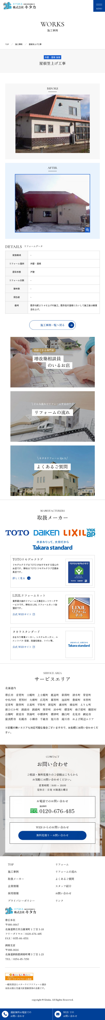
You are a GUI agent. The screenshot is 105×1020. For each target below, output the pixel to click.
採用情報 (13, 899)
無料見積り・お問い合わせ (52, 841)
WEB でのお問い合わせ (66, 1014)
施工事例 (13, 877)
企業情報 (13, 892)
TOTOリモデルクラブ (28, 565)
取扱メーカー (16, 884)
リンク (59, 906)
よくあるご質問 (64, 884)
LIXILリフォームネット (29, 601)
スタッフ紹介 (63, 892)
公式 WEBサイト (24, 620)
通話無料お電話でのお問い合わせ (16, 1014)
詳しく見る (22, 583)
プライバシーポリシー (21, 906)
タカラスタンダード (26, 637)
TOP (11, 870)
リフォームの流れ (66, 877)
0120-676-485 (52, 816)
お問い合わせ (63, 899)
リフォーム (62, 870)
